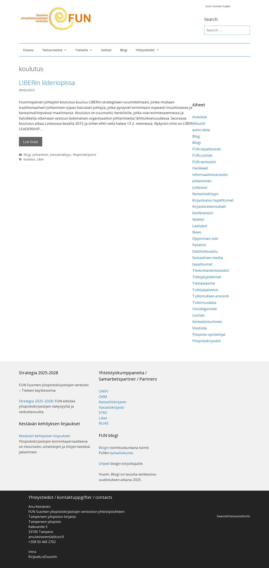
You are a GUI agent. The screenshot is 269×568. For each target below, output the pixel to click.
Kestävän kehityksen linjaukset (44, 435)
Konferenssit (202, 213)
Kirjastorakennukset (209, 206)
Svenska (217, 6)
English (226, 6)
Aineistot (199, 116)
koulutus (29, 159)
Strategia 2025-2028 (36, 401)
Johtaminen (40, 155)
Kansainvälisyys (60, 155)
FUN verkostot (204, 161)
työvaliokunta (121, 452)
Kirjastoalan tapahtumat (212, 200)
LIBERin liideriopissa (47, 82)
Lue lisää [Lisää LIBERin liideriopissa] (30, 141)
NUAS (103, 423)
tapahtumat (202, 264)
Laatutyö (199, 225)
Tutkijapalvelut (205, 289)
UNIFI (103, 391)
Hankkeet (200, 168)
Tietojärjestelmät (206, 276)
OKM (103, 396)
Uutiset (106, 50)
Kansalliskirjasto (112, 401)
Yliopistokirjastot (84, 155)
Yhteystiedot (149, 50)
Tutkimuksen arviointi (210, 296)
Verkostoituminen (207, 321)
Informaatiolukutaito (210, 174)
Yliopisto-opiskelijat (208, 334)
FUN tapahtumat (206, 149)
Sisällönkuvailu (205, 251)
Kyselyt (198, 219)
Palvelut (199, 244)
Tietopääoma (203, 283)
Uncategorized (204, 308)
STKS (103, 412)
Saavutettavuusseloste (233, 516)
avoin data (201, 129)
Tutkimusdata (204, 302)
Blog (196, 136)
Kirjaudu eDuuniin (42, 556)
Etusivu (28, 50)
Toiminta (86, 50)
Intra (32, 551)
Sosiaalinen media (207, 257)
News (196, 232)
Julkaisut (199, 187)
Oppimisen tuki (205, 238)
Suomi (208, 6)
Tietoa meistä (56, 50)
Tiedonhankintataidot (210, 270)
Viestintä (199, 328)
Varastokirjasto (111, 407)
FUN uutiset (202, 155)
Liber (40, 159)
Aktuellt (198, 123)
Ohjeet (104, 463)
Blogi (123, 50)
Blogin (104, 447)
